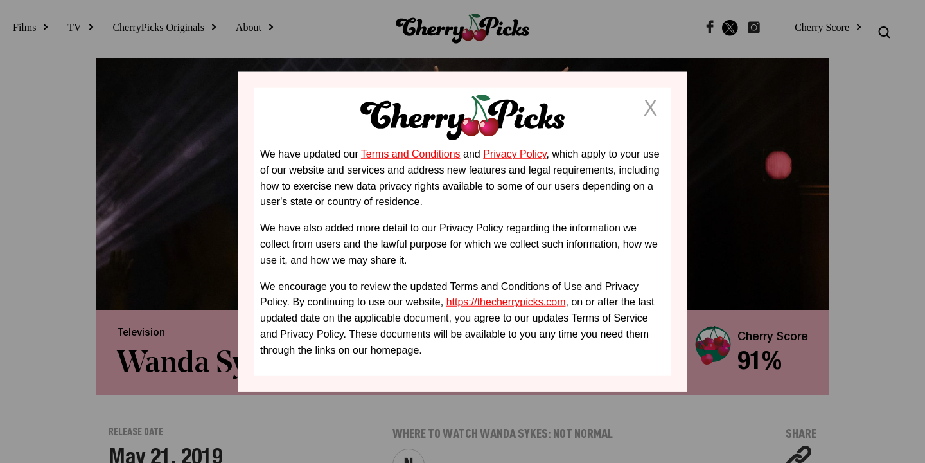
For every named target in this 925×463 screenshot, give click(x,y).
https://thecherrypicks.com (506, 301)
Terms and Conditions (411, 154)
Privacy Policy (514, 154)
